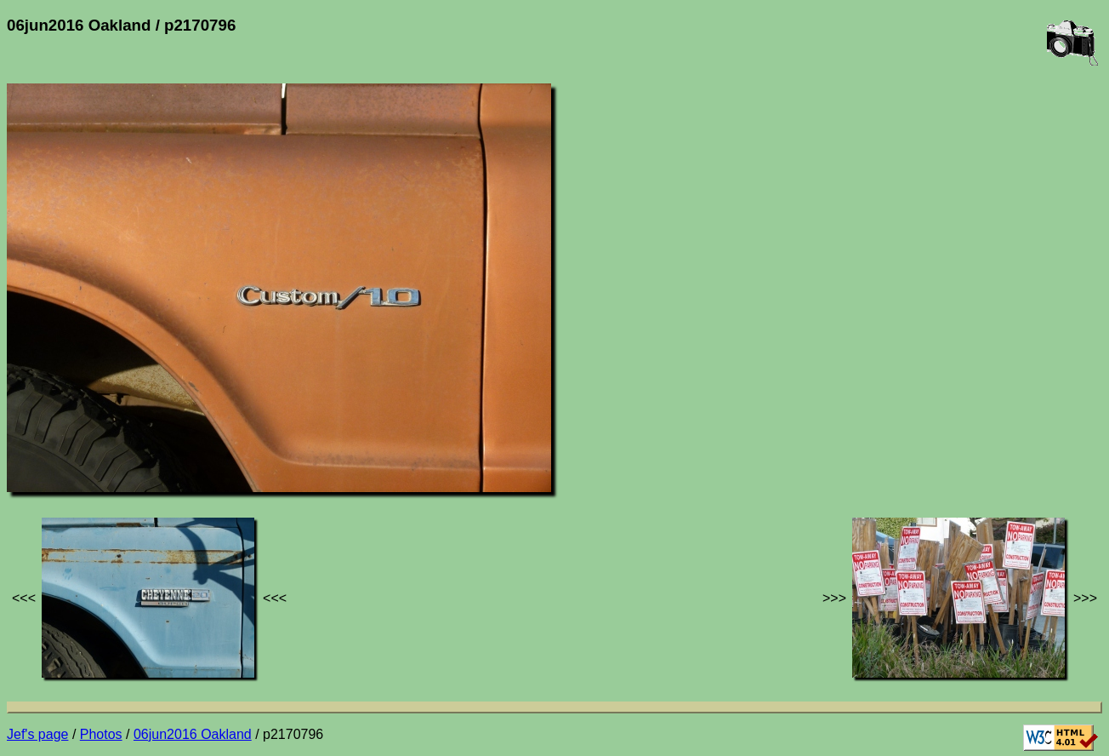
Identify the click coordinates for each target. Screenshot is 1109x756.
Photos (101, 734)
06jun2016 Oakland (193, 734)
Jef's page (37, 734)
